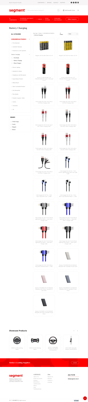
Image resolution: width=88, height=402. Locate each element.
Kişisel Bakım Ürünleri (18, 78)
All (13, 109)
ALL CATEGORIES (16, 34)
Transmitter (15, 105)
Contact (75, 362)
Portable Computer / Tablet (19, 98)
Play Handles (16, 94)
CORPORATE (41, 2)
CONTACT (55, 2)
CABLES (40, 19)
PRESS (35, 385)
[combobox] (73, 34)
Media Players (16, 82)
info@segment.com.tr (73, 378)
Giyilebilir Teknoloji (17, 46)
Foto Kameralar (16, 43)
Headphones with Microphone (19, 75)
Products (40, 33)
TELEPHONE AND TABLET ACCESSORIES (26, 19)
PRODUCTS (50, 376)
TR (78, 10)
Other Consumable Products (19, 86)
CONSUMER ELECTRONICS (58, 19)
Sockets (14, 101)
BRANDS (49, 2)
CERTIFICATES (37, 383)
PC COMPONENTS (13, 19)
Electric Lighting (16, 67)
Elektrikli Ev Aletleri (17, 71)
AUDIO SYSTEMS (47, 19)
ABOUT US (36, 376)
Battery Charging (15, 54)
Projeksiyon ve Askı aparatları (19, 50)
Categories (72, 19)
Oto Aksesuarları (16, 90)
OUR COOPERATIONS (37, 388)
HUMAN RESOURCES (37, 381)
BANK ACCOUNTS (38, 378)
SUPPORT (62, 2)
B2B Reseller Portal (69, 10)
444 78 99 (71, 375)
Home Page (35, 33)
